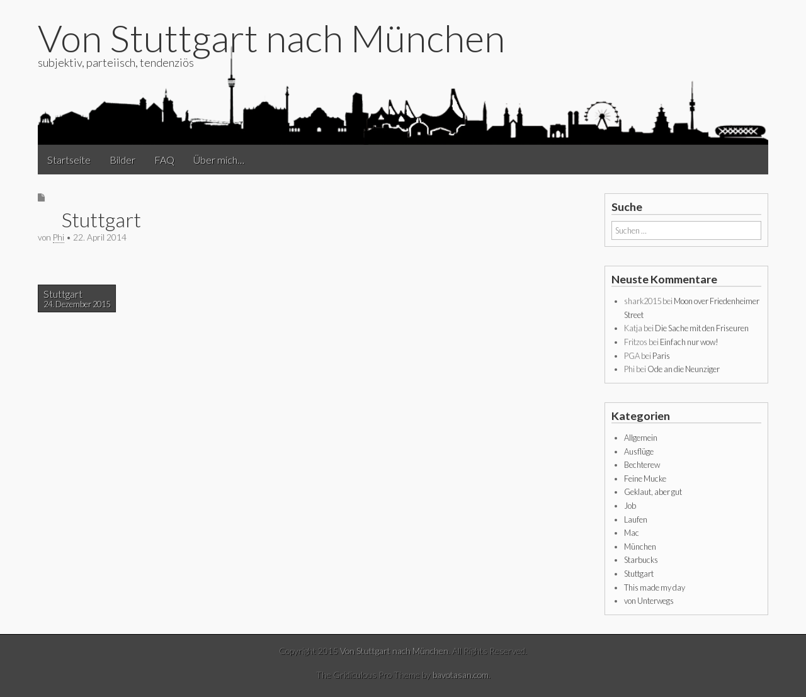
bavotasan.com (461, 674)
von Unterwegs (649, 601)
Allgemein (640, 438)
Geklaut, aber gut (653, 492)
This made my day (654, 587)
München (640, 546)
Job (630, 506)
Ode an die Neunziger (683, 369)
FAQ (164, 160)
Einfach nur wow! (689, 342)
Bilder (122, 160)
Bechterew (642, 465)
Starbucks (641, 560)
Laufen (635, 519)
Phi (58, 237)
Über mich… (218, 160)
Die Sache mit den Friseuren (702, 328)
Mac (631, 533)
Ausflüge (639, 451)
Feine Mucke (645, 478)
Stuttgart (76, 299)
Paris (661, 356)
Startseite (69, 160)
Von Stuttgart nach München (271, 37)
